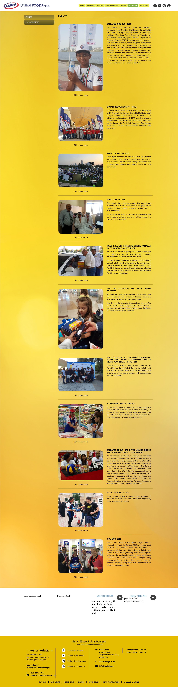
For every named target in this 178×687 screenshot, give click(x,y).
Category (42, 682)
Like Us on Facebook (75, 650)
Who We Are (90, 6)
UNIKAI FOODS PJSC (105, 596)
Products (100, 6)
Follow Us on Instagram (76, 661)
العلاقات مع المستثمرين (131, 682)
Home (82, 6)
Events (28, 17)
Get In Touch (144, 6)
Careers (123, 6)
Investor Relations (112, 6)
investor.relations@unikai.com (43, 675)
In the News (133, 6)
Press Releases (32, 22)
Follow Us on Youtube (76, 666)
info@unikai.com (106, 666)
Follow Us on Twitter (75, 655)
